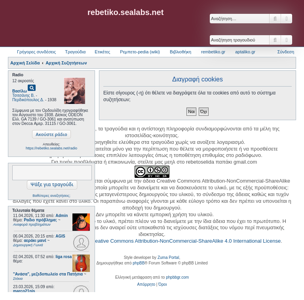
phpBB (138, 263)
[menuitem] (146, 284)
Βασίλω (19, 91)
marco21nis (24, 291)
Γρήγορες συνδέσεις (36, 51)
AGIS (60, 236)
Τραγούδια (75, 51)
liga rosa (63, 257)
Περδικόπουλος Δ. (28, 100)
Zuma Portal (168, 257)
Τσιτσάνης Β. (23, 95)
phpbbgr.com (177, 277)
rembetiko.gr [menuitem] (213, 51)
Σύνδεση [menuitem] (285, 51)
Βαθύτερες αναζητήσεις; (51, 196)
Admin (61, 215)
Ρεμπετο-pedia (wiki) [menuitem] (140, 51)
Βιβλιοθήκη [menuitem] (180, 51)
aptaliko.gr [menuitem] (245, 51)
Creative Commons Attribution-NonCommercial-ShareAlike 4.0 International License (185, 241)
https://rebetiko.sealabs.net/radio (51, 148)
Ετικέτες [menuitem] (102, 51)
